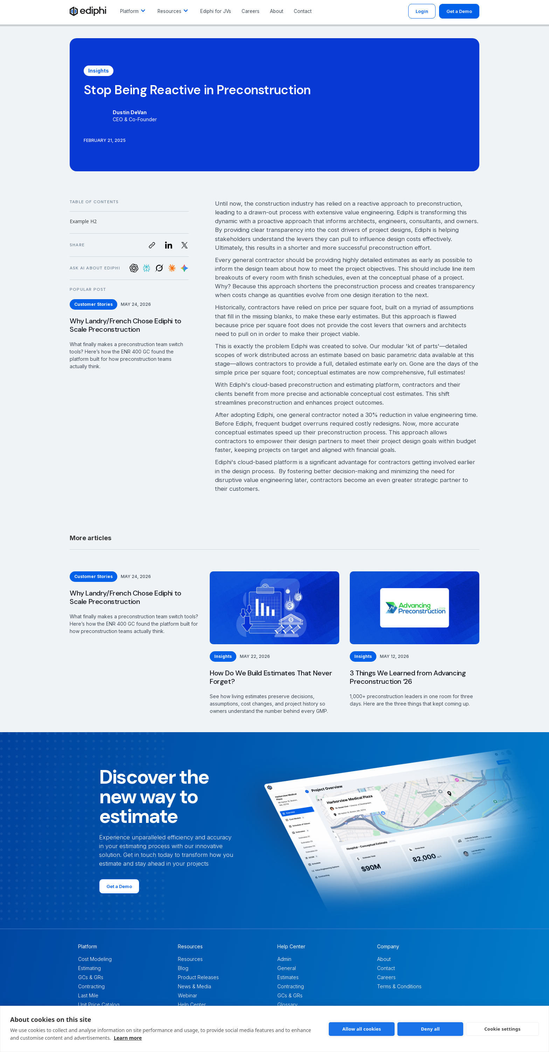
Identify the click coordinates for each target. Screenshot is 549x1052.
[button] (133, 11)
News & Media (194, 986)
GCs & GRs (90, 977)
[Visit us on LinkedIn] (168, 245)
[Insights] (98, 71)
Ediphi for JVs (215, 11)
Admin (284, 959)
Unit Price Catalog (98, 1005)
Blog (183, 968)
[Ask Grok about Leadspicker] (159, 268)
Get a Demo (459, 11)
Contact (303, 11)
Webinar (187, 995)
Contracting (91, 986)
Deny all (430, 1029)
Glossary (287, 1005)
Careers (250, 11)
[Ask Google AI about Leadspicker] (184, 268)
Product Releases (198, 977)
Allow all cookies (361, 1029)
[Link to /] (88, 11)
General (286, 968)
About (276, 11)
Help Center (192, 1005)
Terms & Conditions (399, 986)
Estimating (89, 968)
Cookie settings (502, 1029)
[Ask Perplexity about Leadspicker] (146, 268)
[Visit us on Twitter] (184, 245)
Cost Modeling (95, 959)
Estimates (288, 977)
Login (422, 11)
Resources (190, 959)
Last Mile (88, 995)
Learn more (128, 1037)
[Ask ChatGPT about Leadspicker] (134, 268)
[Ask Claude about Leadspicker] (171, 268)
